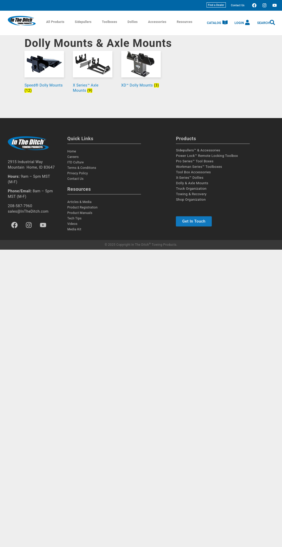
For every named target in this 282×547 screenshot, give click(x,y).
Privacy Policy (77, 173)
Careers (73, 157)
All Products (55, 22)
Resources (185, 22)
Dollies (132, 22)
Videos (72, 224)
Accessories (157, 22)
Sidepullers (83, 22)
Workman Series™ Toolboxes (199, 167)
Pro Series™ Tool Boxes (194, 161)
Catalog (214, 23)
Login (239, 23)
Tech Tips (74, 218)
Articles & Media (79, 202)
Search (263, 23)
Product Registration (82, 207)
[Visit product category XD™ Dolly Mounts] (141, 70)
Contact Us (238, 5)
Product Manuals (79, 213)
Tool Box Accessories (193, 172)
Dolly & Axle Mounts (192, 183)
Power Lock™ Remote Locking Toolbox (207, 156)
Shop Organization (191, 199)
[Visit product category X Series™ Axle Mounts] (92, 73)
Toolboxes (109, 22)
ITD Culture (75, 162)
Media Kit (74, 229)
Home (71, 151)
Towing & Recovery (191, 194)
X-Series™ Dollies (189, 178)
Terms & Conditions (81, 168)
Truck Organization (191, 188)
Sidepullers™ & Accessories (198, 150)
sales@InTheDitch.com (28, 211)
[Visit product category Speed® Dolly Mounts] (44, 73)
